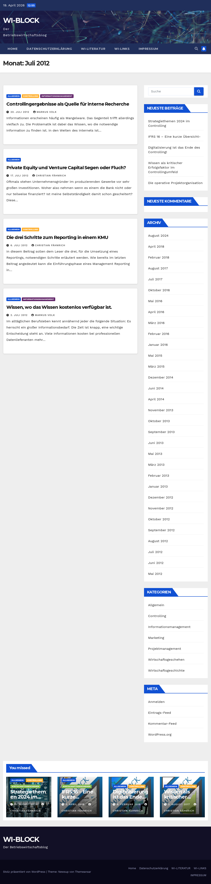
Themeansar (83, 871)
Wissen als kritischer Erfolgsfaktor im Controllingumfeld (165, 167)
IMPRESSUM (148, 49)
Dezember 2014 (160, 377)
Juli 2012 (155, 552)
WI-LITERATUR (93, 49)
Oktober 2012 (159, 519)
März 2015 (156, 366)
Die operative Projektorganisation (175, 183)
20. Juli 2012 (20, 112)
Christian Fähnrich (49, 175)
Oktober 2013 (159, 421)
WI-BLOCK (21, 20)
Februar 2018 (158, 257)
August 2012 (158, 541)
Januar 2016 (158, 345)
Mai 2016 (155, 301)
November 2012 (160, 508)
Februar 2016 (158, 334)
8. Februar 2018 (129, 804)
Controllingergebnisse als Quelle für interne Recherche (67, 104)
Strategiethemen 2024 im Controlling (28, 797)
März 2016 (156, 323)
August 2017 (158, 268)
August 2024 (158, 236)
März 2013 (156, 465)
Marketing (156, 638)
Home (13, 49)
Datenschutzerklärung (49, 49)
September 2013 (161, 432)
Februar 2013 (158, 476)
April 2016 (156, 312)
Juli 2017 (155, 279)
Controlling (30, 96)
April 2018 (156, 246)
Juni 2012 (156, 563)
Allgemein (14, 96)
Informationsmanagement (56, 96)
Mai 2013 (155, 454)
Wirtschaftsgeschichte (166, 670)
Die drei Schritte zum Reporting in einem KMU (57, 237)
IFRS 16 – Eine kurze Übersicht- (174, 137)
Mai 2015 (155, 356)
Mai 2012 (155, 574)
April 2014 (156, 399)
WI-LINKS (122, 49)
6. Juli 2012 (20, 245)
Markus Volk (45, 112)
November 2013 (160, 410)
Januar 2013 (158, 486)
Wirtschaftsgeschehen (166, 660)
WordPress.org (160, 734)
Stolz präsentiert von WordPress (24, 871)
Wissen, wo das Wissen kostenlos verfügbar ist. (59, 307)
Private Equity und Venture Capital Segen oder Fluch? (66, 167)
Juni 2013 (156, 443)
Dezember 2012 (160, 497)
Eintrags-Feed (159, 713)
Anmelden (156, 702)
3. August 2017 (179, 804)
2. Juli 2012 (20, 315)
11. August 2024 (26, 804)
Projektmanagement (164, 649)
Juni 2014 (156, 388)
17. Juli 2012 (20, 175)
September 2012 (161, 530)
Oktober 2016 (159, 290)
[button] (196, 49)
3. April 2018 (76, 804)
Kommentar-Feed (162, 724)
